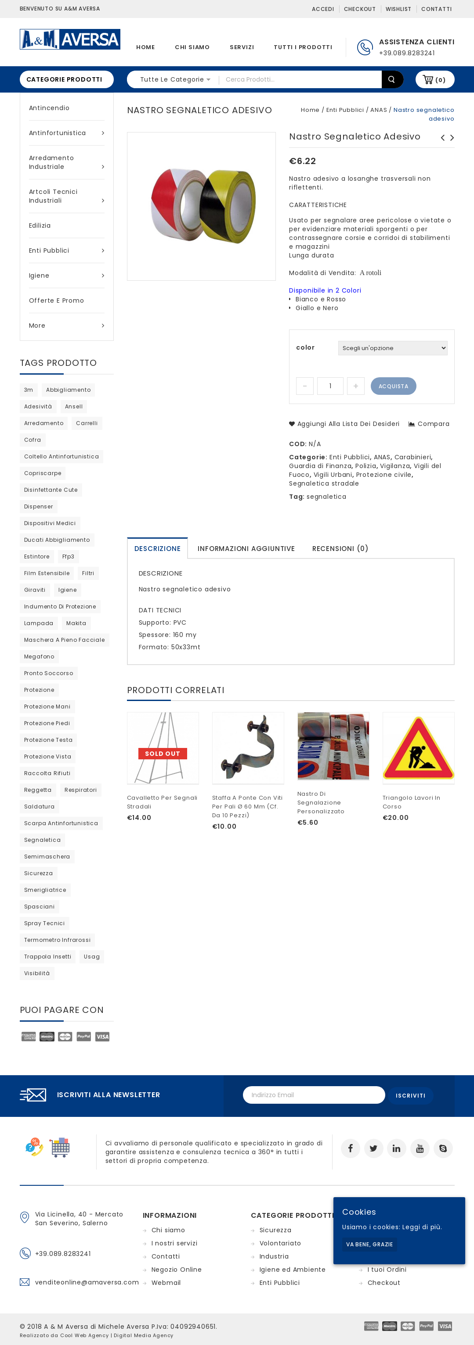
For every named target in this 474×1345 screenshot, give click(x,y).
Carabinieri (412, 457)
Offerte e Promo (56, 300)
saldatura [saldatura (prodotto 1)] (39, 806)
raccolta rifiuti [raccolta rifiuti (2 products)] (47, 773)
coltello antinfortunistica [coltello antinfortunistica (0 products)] (61, 456)
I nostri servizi (175, 1241)
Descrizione (157, 548)
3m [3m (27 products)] (29, 389)
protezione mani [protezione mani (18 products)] (47, 706)
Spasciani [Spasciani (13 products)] (39, 906)
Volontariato (281, 1241)
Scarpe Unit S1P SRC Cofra (450, 142)
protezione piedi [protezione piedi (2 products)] (47, 723)
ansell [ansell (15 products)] (74, 406)
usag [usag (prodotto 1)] (92, 956)
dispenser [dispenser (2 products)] (38, 506)
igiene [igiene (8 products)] (67, 590)
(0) (440, 80)
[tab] (157, 548)
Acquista (394, 386)
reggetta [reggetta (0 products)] (38, 790)
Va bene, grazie (369, 1244)
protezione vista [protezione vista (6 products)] (48, 756)
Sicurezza (276, 1227)
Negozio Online (177, 1267)
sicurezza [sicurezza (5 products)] (38, 873)
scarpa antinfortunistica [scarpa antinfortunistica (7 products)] (61, 823)
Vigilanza (395, 465)
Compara (434, 423)
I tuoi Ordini (387, 1267)
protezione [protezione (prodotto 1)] (39, 690)
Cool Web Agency (84, 1333)
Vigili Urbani (333, 474)
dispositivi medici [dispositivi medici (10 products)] (50, 523)
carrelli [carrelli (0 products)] (87, 423)
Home (145, 47)
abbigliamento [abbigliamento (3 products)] (68, 389)
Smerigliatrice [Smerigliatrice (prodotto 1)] (45, 890)
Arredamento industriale (67, 162)
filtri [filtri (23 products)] (88, 573)
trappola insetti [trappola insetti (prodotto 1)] (48, 956)
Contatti (436, 9)
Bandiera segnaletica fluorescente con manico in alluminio (440, 150)
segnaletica (327, 496)
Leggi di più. (422, 1227)
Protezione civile (384, 474)
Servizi (242, 47)
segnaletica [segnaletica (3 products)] (42, 840)
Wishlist (399, 9)
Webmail (166, 1280)
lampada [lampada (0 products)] (39, 623)
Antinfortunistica (67, 133)
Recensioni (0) (340, 548)
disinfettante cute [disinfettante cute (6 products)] (51, 490)
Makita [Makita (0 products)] (76, 623)
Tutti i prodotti (303, 47)
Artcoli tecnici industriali (67, 196)
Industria (274, 1254)
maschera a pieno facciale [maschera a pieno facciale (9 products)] (64, 640)
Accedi (323, 9)
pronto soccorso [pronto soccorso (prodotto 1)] (48, 673)
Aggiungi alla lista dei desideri (347, 423)
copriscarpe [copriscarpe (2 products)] (43, 473)
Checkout (360, 9)
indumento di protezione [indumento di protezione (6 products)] (60, 606)
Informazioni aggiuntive (246, 548)
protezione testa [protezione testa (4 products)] (48, 740)
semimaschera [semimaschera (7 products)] (47, 856)
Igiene (67, 275)
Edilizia (40, 225)
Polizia (365, 465)
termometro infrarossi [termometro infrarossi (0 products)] (57, 940)
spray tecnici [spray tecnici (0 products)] (44, 923)
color (305, 347)
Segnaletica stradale (324, 483)
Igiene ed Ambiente (293, 1267)
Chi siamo (192, 47)
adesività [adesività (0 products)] (38, 406)
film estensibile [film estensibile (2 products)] (47, 573)
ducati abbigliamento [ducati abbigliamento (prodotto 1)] (57, 540)
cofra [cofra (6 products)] (32, 440)
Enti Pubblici (67, 250)
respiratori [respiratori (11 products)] (81, 790)
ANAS (378, 110)
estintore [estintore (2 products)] (37, 556)
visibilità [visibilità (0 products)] (37, 973)
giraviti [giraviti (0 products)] (35, 590)
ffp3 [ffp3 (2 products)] (68, 556)
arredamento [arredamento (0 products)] (44, 423)
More (67, 325)
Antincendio (49, 108)
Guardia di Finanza (320, 465)
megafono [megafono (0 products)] (39, 656)
